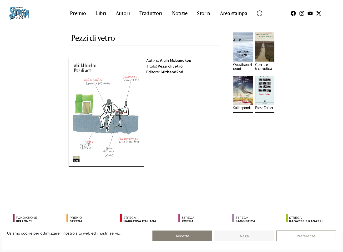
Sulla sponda (242, 108)
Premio (78, 13)
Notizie (179, 13)
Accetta (182, 236)
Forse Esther (264, 108)
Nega (244, 236)
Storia (203, 13)
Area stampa (233, 13)
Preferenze (306, 236)
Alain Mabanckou (175, 60)
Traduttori (150, 13)
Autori (123, 13)
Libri (101, 13)
